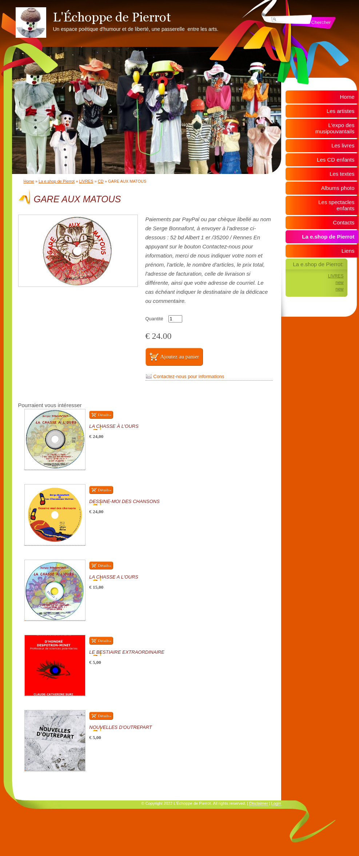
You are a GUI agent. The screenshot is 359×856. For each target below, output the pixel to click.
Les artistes (341, 111)
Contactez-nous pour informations (188, 376)
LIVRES (86, 181)
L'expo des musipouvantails (335, 128)
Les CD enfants (335, 160)
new (339, 282)
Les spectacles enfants (336, 205)
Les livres (342, 145)
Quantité (154, 318)
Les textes (342, 174)
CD (101, 181)
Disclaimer (258, 803)
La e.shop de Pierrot (57, 181)
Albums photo (338, 188)
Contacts (343, 222)
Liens (348, 251)
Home (29, 181)
